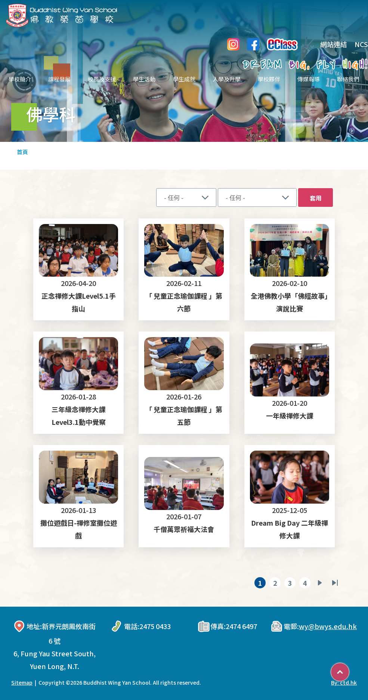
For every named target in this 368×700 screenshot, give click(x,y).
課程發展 (59, 79)
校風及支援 (102, 79)
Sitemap (22, 682)
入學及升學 (227, 79)
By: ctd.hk (344, 682)
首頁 (22, 152)
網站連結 (328, 44)
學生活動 (144, 79)
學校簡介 (20, 79)
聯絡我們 (348, 79)
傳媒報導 (308, 79)
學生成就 (184, 79)
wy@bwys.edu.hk (328, 626)
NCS (361, 44)
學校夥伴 (269, 79)
